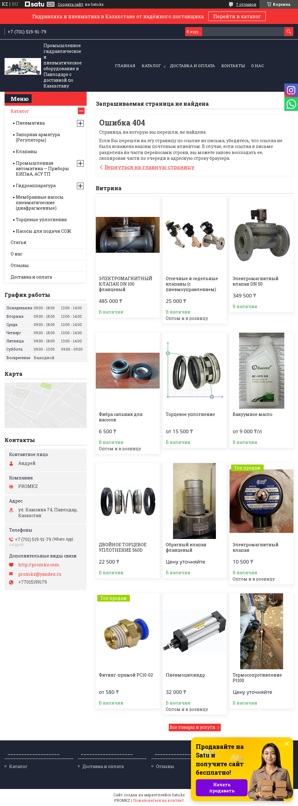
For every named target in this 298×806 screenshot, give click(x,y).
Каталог (151, 65)
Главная (125, 65)
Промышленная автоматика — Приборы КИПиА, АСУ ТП (42, 168)
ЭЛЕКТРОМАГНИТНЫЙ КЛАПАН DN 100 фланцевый (125, 284)
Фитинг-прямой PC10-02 (126, 675)
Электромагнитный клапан (256, 547)
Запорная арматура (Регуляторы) (38, 137)
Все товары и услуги (192, 727)
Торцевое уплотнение (190, 414)
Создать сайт (70, 4)
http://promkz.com (39, 565)
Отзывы (20, 265)
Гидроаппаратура (36, 185)
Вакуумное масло (252, 414)
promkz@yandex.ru (39, 574)
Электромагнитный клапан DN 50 (256, 281)
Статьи (18, 242)
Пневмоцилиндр (185, 675)
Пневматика (30, 123)
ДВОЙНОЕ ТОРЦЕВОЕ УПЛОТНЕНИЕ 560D (123, 547)
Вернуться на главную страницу (150, 166)
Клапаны (26, 151)
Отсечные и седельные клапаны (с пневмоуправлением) (192, 284)
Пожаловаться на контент (158, 800)
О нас (257, 65)
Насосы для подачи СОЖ (43, 231)
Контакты (233, 65)
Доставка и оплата (192, 65)
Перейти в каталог (237, 16)
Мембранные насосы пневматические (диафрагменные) (40, 202)
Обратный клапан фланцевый (186, 547)
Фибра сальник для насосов (121, 417)
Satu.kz (178, 794)
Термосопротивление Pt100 (257, 677)
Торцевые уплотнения (41, 219)
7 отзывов (246, 4)
